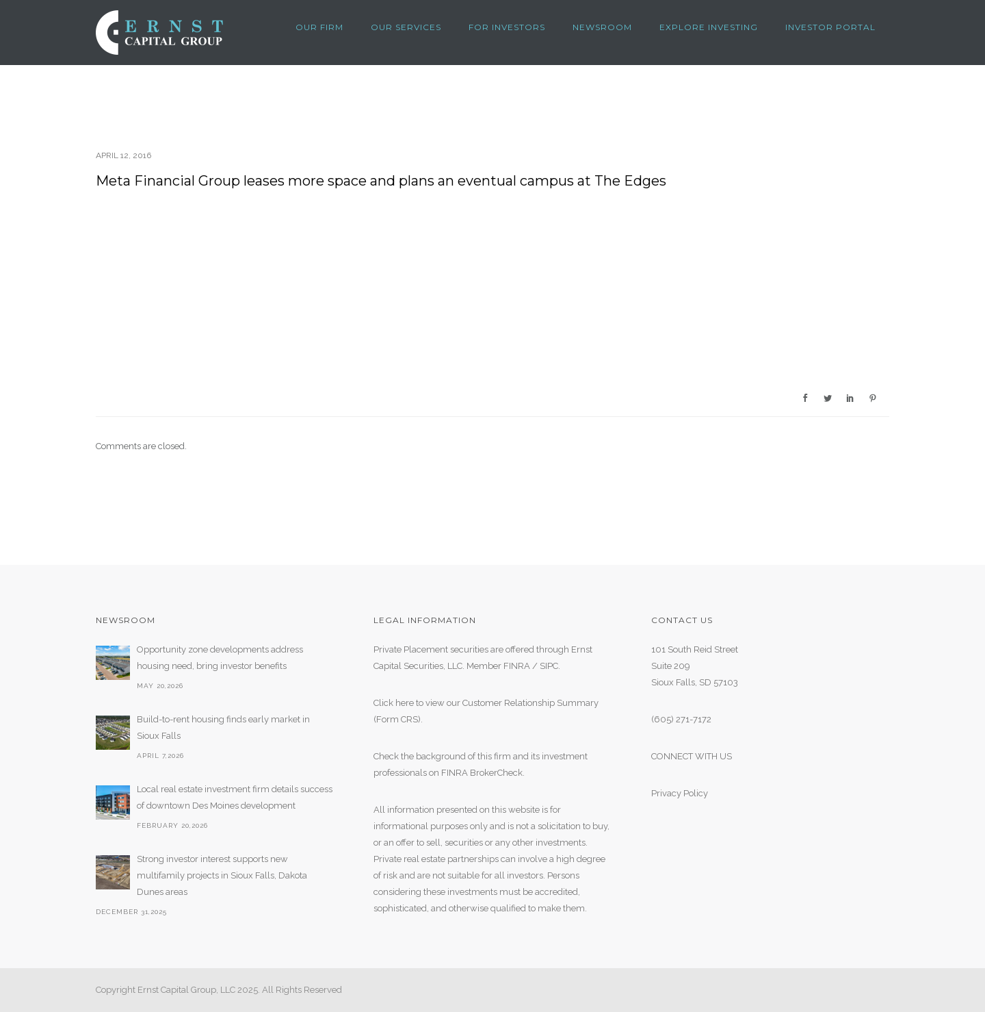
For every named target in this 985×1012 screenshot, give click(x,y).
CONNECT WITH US (691, 756)
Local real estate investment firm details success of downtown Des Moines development (234, 797)
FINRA (516, 666)
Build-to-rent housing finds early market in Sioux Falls (223, 727)
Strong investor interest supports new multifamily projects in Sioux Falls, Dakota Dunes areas (222, 875)
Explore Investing (708, 27)
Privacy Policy (679, 793)
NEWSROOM (602, 27)
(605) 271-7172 (681, 719)
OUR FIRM (319, 27)
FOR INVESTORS (507, 27)
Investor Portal (830, 27)
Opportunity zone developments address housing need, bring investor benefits (220, 657)
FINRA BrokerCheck (482, 773)
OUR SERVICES (406, 27)
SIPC (549, 666)
